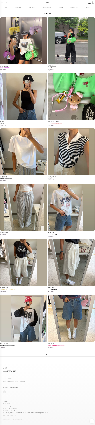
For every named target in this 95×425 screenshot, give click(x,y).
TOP (5, 7)
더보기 (46, 354)
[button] (6, 3)
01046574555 (9, 371)
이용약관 (5, 387)
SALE (88, 7)
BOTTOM (18, 7)
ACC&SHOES (74, 7)
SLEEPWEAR (47, 7)
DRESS (61, 7)
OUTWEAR (32, 7)
